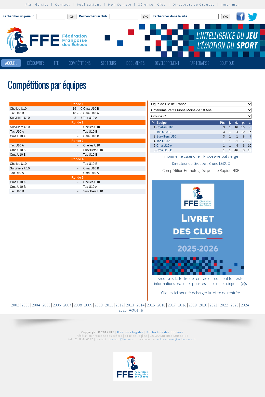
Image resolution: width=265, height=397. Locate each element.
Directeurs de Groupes (194, 4)
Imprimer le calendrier (182, 156)
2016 (161, 304)
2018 (182, 304)
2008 (78, 304)
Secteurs (108, 63)
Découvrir (35, 63)
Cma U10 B (164, 150)
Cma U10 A (164, 145)
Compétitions (80, 63)
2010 (99, 304)
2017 (172, 304)
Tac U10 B (163, 132)
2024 (245, 304)
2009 (88, 304)
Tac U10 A (163, 141)
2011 (109, 304)
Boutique (227, 63)
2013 (130, 304)
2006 (57, 304)
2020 (203, 304)
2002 (15, 304)
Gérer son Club (152, 4)
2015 (151, 304)
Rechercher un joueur (18, 16)
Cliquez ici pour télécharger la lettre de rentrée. (201, 292)
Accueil (11, 63)
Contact (62, 4)
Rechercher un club (93, 16)
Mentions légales (130, 332)
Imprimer (230, 4)
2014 (140, 304)
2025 (122, 310)
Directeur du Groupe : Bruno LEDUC (201, 163)
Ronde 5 (77, 177)
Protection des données (165, 332)
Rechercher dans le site (170, 16)
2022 (224, 304)
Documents (135, 63)
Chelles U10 (164, 127)
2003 (25, 304)
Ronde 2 (77, 122)
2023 (234, 304)
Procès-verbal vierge (220, 156)
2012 (119, 304)
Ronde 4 (77, 159)
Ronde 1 (77, 104)
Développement (167, 63)
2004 (36, 304)
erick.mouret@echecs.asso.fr (177, 339)
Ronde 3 (77, 141)
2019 (193, 304)
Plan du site (37, 4)
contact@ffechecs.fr (123, 339)
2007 (67, 304)
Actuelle (136, 310)
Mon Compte (119, 4)
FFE (56, 63)
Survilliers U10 (166, 136)
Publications (89, 4)
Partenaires (199, 63)
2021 (213, 304)
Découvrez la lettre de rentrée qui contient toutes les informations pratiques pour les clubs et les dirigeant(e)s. (200, 281)
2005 (46, 304)
